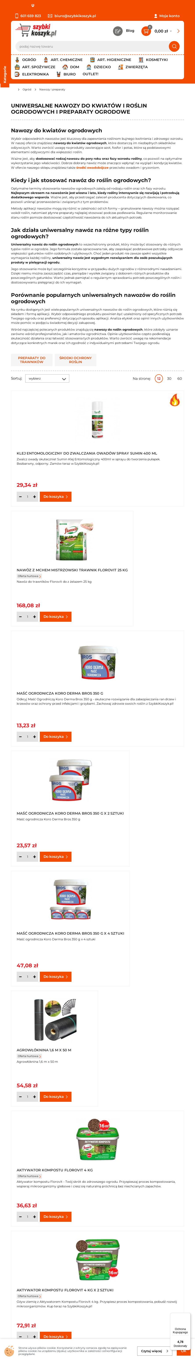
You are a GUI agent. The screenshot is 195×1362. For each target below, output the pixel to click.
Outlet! (90, 74)
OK (183, 1351)
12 (158, 378)
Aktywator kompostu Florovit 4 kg (51, 809)
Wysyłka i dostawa (27, 1254)
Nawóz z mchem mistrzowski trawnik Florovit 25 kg (135, 452)
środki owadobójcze (92, 168)
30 (169, 378)
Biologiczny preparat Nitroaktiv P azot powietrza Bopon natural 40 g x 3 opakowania (140, 1047)
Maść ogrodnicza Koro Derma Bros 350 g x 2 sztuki (137, 571)
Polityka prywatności (29, 1248)
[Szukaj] (174, 46)
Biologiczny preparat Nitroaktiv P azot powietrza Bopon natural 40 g (52, 1047)
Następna (117, 1115)
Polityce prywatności (60, 1322)
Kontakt (142, 1236)
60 (179, 378)
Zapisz (67, 1300)
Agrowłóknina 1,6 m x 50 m (132, 688)
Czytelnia (143, 1248)
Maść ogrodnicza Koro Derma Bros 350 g (49, 571)
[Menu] (188, 1315)
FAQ (14, 1272)
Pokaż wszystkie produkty (156, 1115)
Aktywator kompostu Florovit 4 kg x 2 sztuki (140, 809)
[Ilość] (27, 497)
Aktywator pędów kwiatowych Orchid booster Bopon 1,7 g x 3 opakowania (139, 928)
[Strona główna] (13, 90)
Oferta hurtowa (117, 459)
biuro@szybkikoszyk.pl (72, 16)
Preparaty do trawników (31, 360)
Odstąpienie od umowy (32, 1266)
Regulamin (21, 1242)
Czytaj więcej (155, 1351)
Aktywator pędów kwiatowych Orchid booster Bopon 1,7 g (51, 928)
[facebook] (96, 1335)
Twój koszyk (145, 1242)
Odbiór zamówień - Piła (31, 1260)
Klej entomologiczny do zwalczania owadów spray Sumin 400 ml (53, 452)
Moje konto (169, 16)
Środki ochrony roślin (75, 360)
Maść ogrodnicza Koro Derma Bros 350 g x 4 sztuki (49, 690)
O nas (16, 1236)
